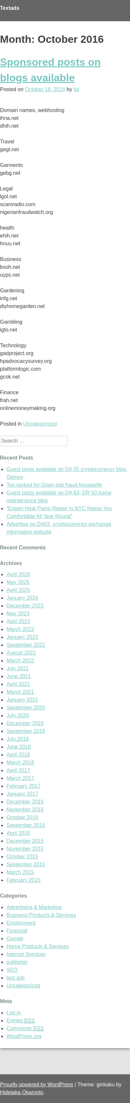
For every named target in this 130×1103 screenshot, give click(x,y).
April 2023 (18, 621)
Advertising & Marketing (34, 907)
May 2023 (18, 613)
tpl (76, 89)
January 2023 (22, 637)
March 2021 (20, 692)
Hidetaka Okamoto (21, 1092)
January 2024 (22, 598)
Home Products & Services (38, 946)
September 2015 (26, 864)
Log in (14, 1012)
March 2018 (20, 762)
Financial (17, 930)
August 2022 (21, 653)
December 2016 (25, 801)
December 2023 (25, 605)
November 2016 (25, 809)
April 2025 (18, 590)
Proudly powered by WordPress (36, 1084)
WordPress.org (24, 1036)
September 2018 (26, 731)
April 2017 (18, 770)
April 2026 (18, 574)
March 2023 (20, 629)
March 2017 (20, 778)
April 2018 (18, 754)
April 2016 (18, 833)
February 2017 (23, 786)
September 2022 (26, 645)
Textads (9, 8)
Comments (25, 1028)
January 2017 (22, 794)
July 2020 (18, 715)
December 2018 (25, 723)
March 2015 (20, 872)
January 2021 (22, 700)
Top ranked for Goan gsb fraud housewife (54, 485)
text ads (16, 978)
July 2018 (18, 739)
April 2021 (18, 684)
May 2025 (18, 582)
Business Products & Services (41, 915)
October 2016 (22, 817)
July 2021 (18, 668)
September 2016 (26, 825)
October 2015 (22, 856)
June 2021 (19, 676)
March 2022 (20, 660)
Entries (21, 1021)
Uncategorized (40, 424)
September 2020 (26, 707)
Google (15, 938)
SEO (12, 970)
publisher (17, 962)
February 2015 (23, 880)
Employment (21, 923)
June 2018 (19, 747)
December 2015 (25, 841)
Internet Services (26, 954)
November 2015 (25, 849)
